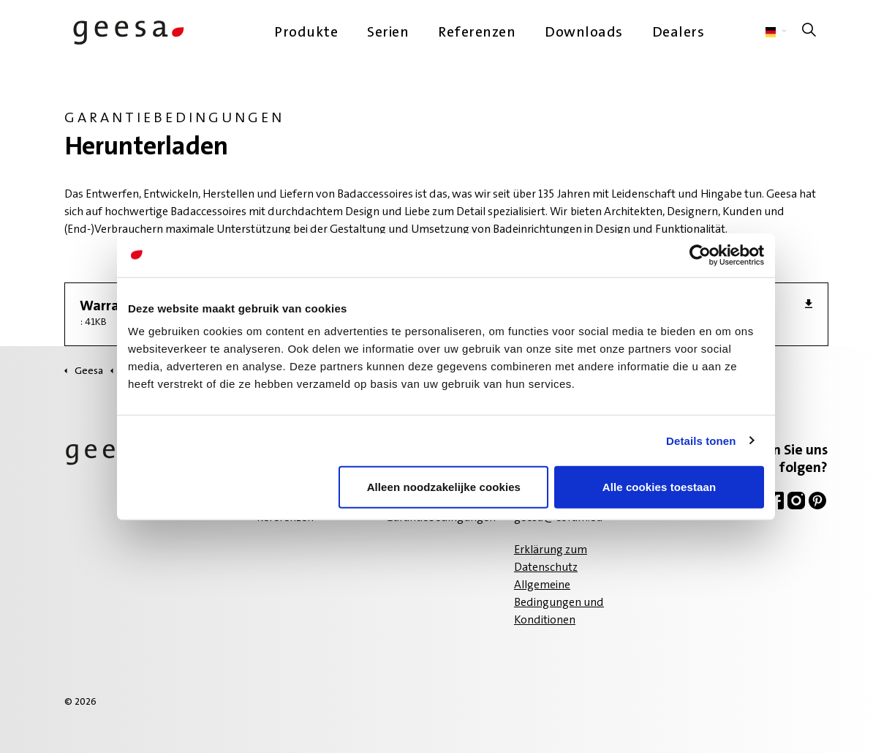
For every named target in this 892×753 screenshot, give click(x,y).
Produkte (306, 33)
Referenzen (476, 33)
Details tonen (701, 440)
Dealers (678, 33)
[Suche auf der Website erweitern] (809, 33)
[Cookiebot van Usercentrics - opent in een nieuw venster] (700, 255)
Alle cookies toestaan (659, 487)
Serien (388, 33)
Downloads (584, 33)
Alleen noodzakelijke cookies (444, 487)
